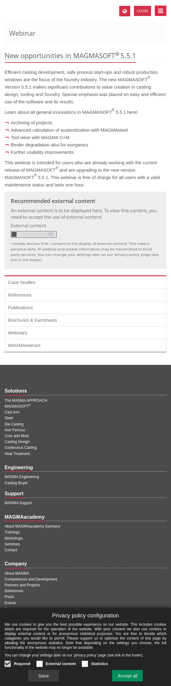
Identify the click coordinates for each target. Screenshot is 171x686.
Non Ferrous (15, 430)
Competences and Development (31, 579)
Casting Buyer (16, 483)
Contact (11, 550)
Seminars (12, 544)
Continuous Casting (21, 447)
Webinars (17, 332)
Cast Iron (12, 412)
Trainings (12, 532)
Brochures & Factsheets (32, 320)
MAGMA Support (18, 503)
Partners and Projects (22, 585)
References (20, 294)
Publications (20, 307)
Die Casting (14, 424)
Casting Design (17, 442)
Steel (9, 418)
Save (43, 664)
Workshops (14, 538)
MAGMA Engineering (22, 477)
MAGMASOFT (17, 406)
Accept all (127, 664)
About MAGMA (17, 573)
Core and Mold (17, 436)
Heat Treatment (17, 454)
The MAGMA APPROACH (26, 400)
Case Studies (21, 282)
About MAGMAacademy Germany (32, 526)
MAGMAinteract (24, 345)
